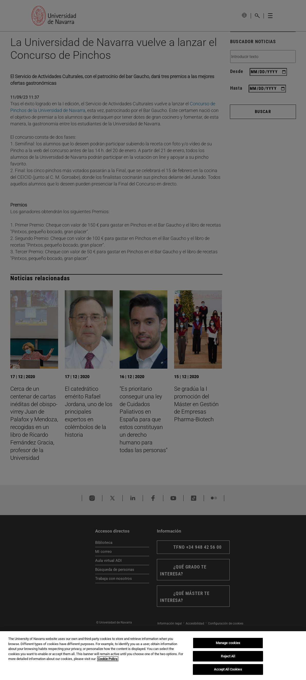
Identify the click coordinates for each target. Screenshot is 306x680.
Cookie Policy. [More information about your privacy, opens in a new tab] (108, 659)
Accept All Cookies (228, 669)
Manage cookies (228, 643)
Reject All (228, 656)
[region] (153, 655)
